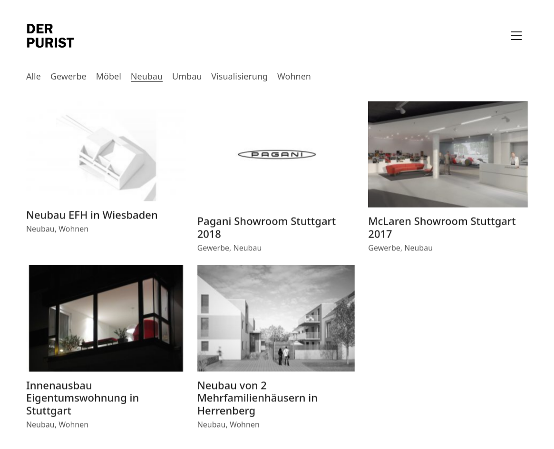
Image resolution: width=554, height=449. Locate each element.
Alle (33, 76)
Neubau (147, 76)
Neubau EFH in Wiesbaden (92, 216)
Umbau (187, 76)
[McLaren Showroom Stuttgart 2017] (448, 155)
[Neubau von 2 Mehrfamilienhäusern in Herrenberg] (277, 320)
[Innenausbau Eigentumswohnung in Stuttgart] (106, 320)
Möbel (108, 76)
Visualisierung (239, 76)
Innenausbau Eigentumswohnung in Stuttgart (82, 399)
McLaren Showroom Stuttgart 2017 (441, 228)
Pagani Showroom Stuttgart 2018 (266, 228)
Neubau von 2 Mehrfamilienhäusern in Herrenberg (257, 399)
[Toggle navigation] (516, 35)
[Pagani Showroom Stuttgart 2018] (277, 155)
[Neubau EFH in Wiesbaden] (106, 152)
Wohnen (294, 76)
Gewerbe (68, 76)
